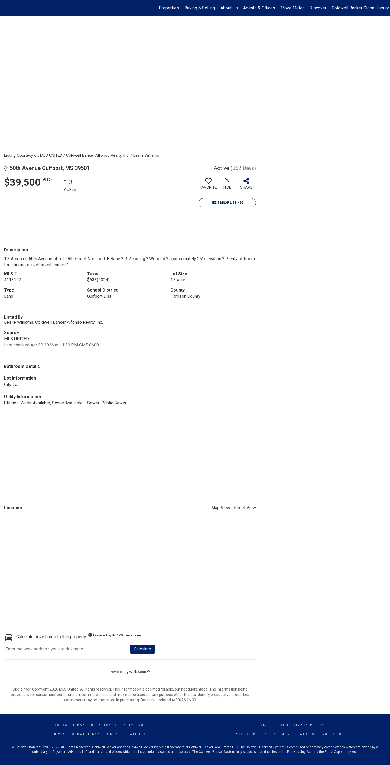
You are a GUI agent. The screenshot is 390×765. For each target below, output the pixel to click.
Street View (245, 507)
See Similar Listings (227, 202)
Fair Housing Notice (321, 734)
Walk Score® (139, 672)
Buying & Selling (199, 8)
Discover (317, 8)
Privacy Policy (307, 725)
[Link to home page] (7, 8)
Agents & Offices (259, 8)
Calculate (142, 649)
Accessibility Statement (264, 734)
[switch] (208, 186)
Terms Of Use (270, 725)
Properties (169, 8)
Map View (220, 507)
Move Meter (292, 8)
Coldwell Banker (74, 725)
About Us (229, 8)
